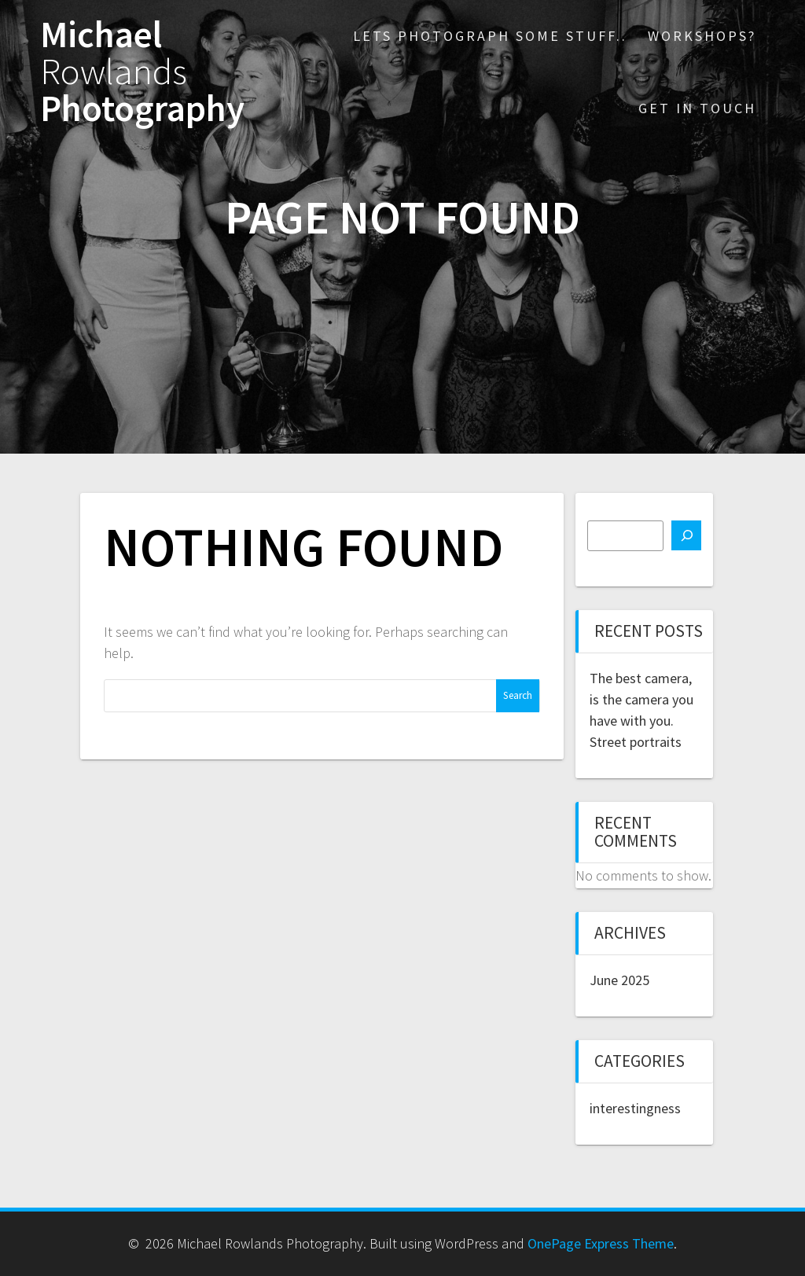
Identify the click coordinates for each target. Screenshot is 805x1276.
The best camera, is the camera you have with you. (641, 699)
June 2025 (619, 980)
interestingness (635, 1108)
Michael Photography (142, 72)
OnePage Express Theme (600, 1243)
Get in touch (697, 108)
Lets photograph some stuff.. (490, 36)
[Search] (686, 535)
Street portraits (636, 742)
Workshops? (702, 36)
